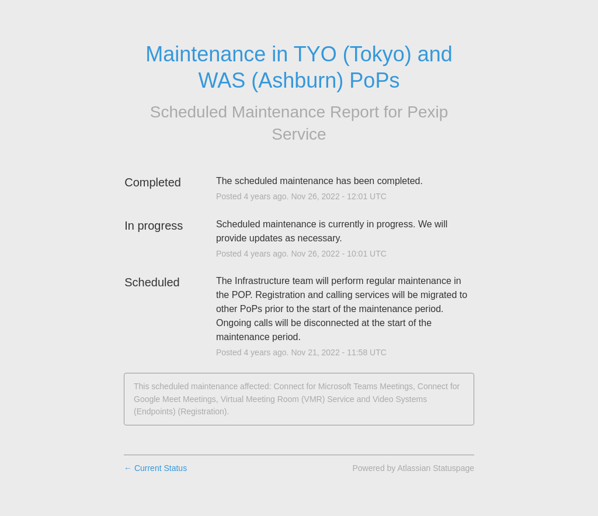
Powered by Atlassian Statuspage (413, 468)
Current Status (155, 468)
